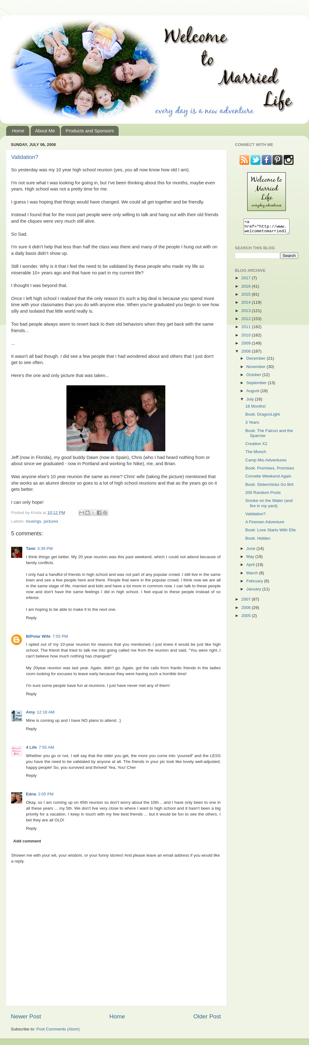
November (256, 369)
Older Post (207, 1016)
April (251, 567)
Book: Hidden (257, 541)
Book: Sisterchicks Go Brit (269, 487)
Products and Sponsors (90, 130)
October (254, 377)
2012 (246, 321)
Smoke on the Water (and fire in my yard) (269, 506)
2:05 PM (45, 794)
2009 (246, 346)
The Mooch (255, 454)
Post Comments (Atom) (58, 1029)
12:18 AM (45, 712)
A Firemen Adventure (264, 524)
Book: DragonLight (262, 417)
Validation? (24, 157)
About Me (45, 130)
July (250, 402)
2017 (246, 280)
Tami (31, 548)
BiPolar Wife (38, 636)
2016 (246, 289)
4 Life (31, 747)
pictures (51, 521)
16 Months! (255, 409)
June (251, 551)
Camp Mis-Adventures (266, 462)
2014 (246, 305)
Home (18, 130)
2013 (246, 313)
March (252, 575)
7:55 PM (60, 636)
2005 (246, 618)
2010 (246, 338)
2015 (246, 297)
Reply (31, 617)
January (254, 591)
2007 (246, 602)
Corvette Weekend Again (268, 479)
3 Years (252, 425)
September (257, 385)
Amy (30, 712)
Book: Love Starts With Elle (270, 532)
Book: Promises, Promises (269, 471)
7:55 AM (46, 747)
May (250, 559)
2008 (246, 354)
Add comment (27, 841)
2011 (246, 329)
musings (33, 521)
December (256, 361)
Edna (31, 794)
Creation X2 (256, 446)
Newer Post (26, 1016)
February (255, 583)
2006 (246, 610)
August (253, 393)
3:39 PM (45, 548)
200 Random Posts (263, 495)
